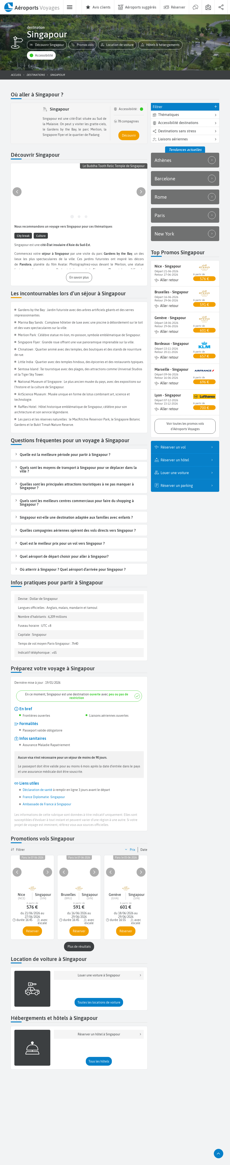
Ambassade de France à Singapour (47, 804)
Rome (185, 197)
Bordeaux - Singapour (172, 344)
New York (185, 233)
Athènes (185, 160)
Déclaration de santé (37, 790)
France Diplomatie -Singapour (44, 797)
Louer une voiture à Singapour (110, 975)
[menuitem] (32, 7)
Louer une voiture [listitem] (188, 472)
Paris (185, 215)
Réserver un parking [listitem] (188, 485)
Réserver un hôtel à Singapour (110, 1034)
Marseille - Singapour (171, 369)
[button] (47, 45)
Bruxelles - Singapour (171, 292)
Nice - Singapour (168, 266)
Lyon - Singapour (168, 395)
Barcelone (185, 178)
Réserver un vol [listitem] (188, 447)
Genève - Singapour (170, 318)
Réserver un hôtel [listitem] (188, 460)
